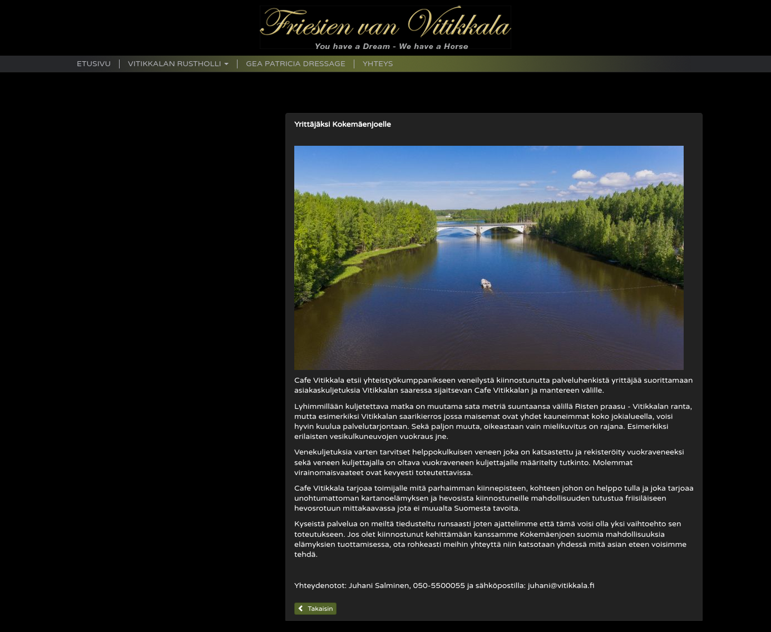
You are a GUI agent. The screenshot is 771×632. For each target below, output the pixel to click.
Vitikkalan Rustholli (178, 64)
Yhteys (378, 64)
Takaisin (315, 609)
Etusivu (94, 64)
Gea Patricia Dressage (295, 64)
